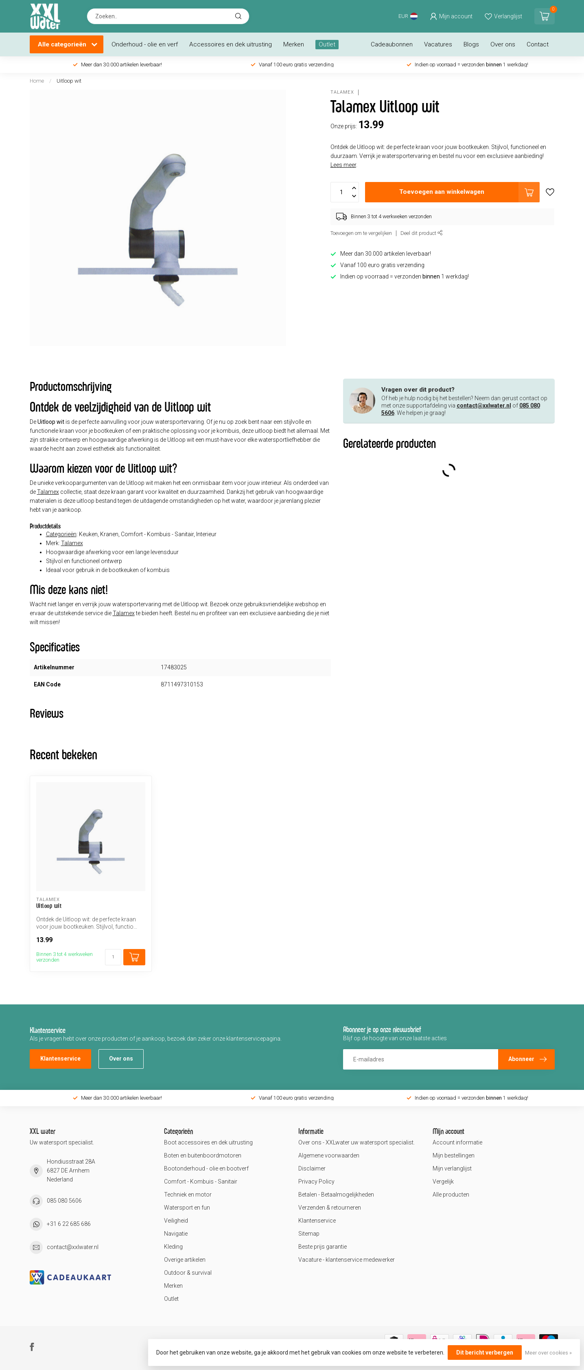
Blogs (471, 44)
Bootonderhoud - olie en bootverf (206, 1168)
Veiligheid (176, 1220)
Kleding (173, 1246)
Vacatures (438, 44)
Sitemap (308, 1233)
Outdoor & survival (188, 1272)
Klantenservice (60, 1058)
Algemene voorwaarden (328, 1155)
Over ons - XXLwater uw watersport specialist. (356, 1142)
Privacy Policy (316, 1181)
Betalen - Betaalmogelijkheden (336, 1194)
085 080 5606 (64, 1200)
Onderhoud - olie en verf (145, 44)
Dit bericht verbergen (484, 1352)
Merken (293, 44)
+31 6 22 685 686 (69, 1224)
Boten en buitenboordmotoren (202, 1155)
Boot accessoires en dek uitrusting (208, 1142)
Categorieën (61, 534)
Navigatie (176, 1233)
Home (37, 81)
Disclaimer (312, 1168)
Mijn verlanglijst (452, 1168)
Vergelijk (443, 1181)
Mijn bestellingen (454, 1155)
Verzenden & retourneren (329, 1207)
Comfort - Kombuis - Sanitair (200, 1181)
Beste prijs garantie (322, 1246)
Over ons (502, 44)
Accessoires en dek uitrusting (230, 44)
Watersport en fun (187, 1207)
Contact (538, 44)
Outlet (327, 44)
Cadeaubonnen (392, 44)
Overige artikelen (185, 1259)
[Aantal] (113, 957)
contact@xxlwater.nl (484, 405)
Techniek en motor (188, 1194)
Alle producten (451, 1194)
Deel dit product (421, 233)
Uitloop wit (69, 81)
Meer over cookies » (548, 1353)
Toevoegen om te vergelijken (361, 233)
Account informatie (457, 1142)
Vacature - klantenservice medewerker (346, 1259)
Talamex (342, 92)
